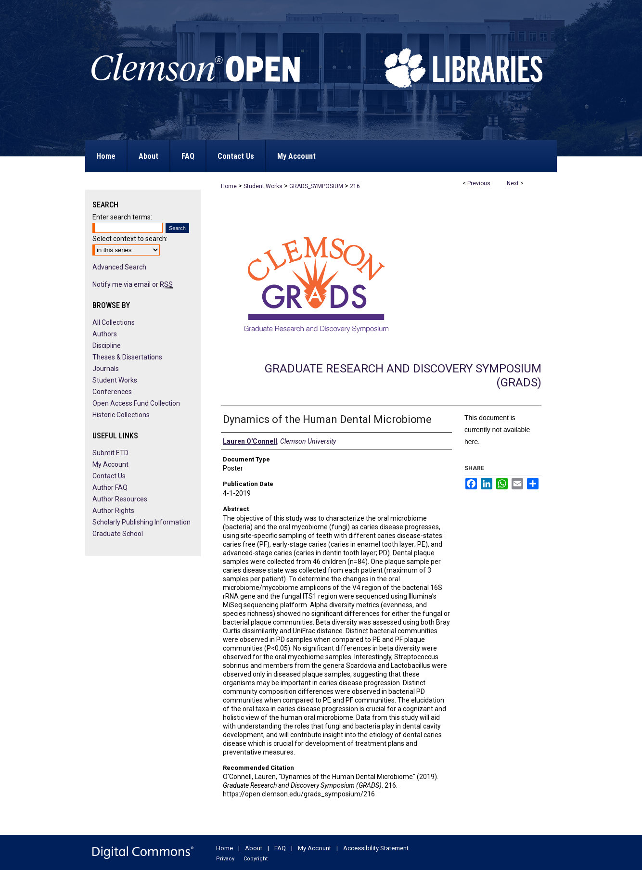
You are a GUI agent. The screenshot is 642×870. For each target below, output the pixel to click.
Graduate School (117, 533)
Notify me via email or (132, 284)
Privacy (225, 859)
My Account (110, 464)
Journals (105, 368)
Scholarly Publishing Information (141, 522)
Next (513, 183)
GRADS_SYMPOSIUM (316, 186)
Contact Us (109, 476)
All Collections (113, 322)
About (253, 848)
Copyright (256, 859)
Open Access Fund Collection (136, 403)
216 (355, 186)
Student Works (263, 186)
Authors (104, 334)
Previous (478, 183)
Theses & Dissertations (127, 357)
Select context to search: (129, 239)
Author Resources (119, 499)
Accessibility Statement (376, 848)
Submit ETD (110, 453)
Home (229, 186)
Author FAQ (110, 487)
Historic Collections (121, 415)
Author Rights (113, 510)
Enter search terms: (122, 217)
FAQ (280, 848)
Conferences (112, 392)
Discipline (106, 345)
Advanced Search (119, 267)
